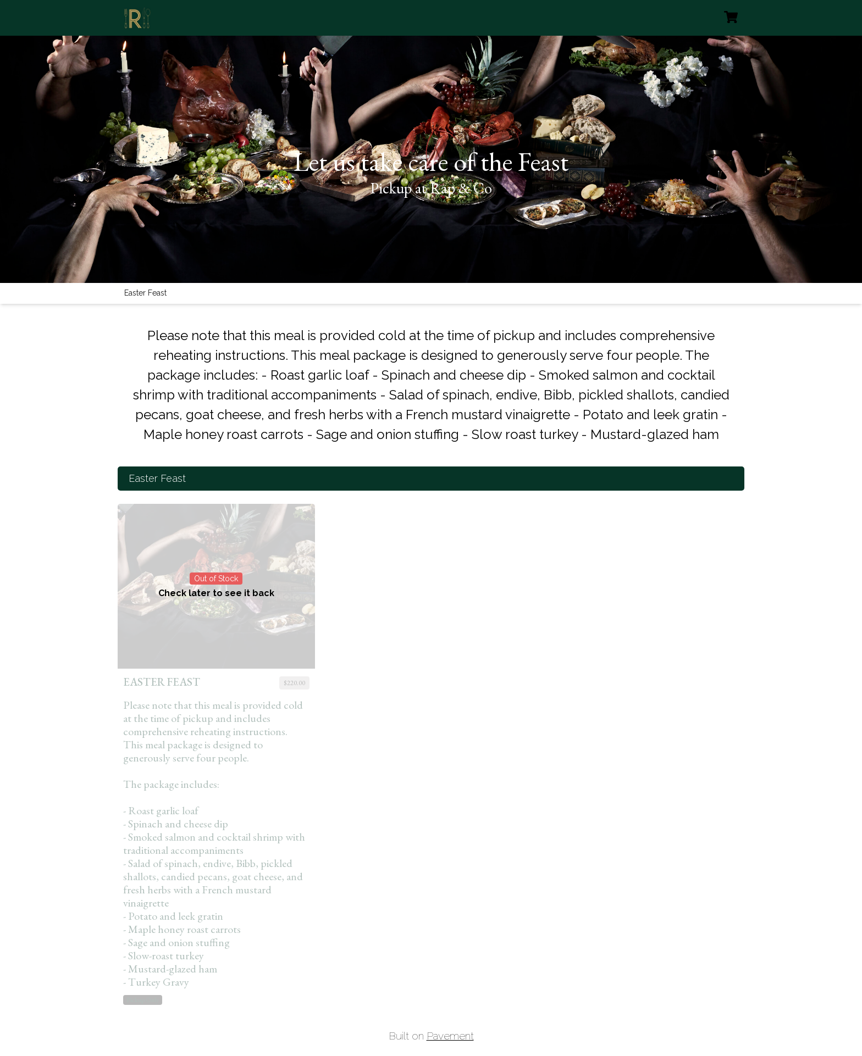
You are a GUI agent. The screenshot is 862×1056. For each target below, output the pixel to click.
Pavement (450, 1036)
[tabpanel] (431, 649)
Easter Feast (145, 292)
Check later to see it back (216, 593)
